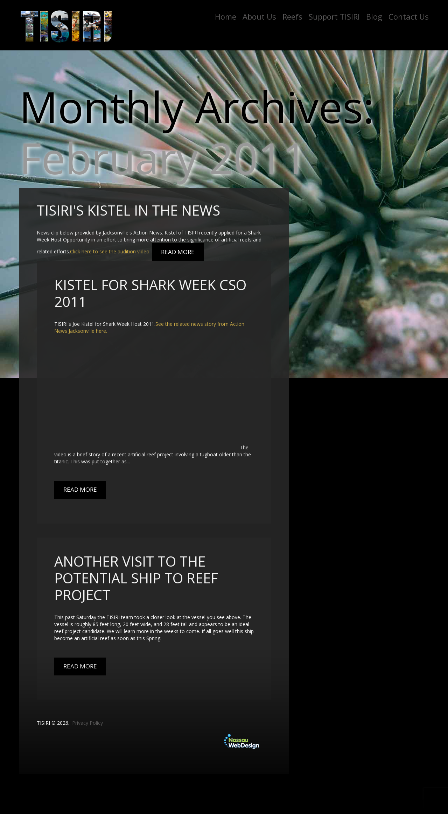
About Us (259, 16)
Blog (374, 16)
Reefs (292, 16)
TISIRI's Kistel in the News (128, 210)
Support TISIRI (334, 16)
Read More (178, 252)
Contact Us (408, 16)
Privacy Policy (87, 723)
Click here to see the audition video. (110, 251)
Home (225, 16)
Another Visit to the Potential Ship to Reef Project (136, 578)
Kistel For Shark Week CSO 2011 (150, 293)
